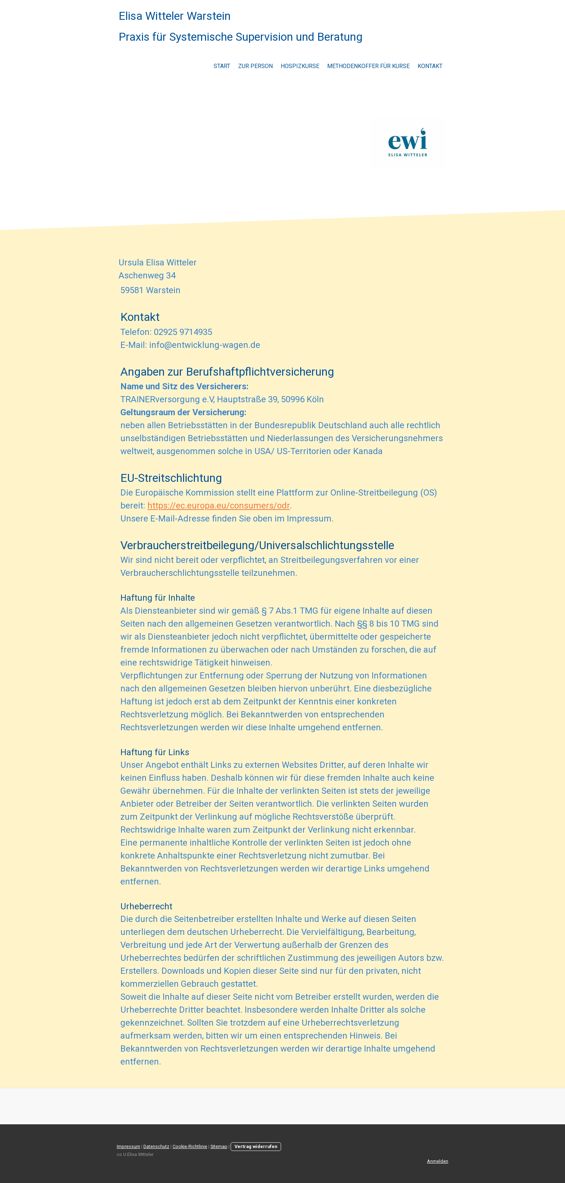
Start (222, 66)
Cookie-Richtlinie (190, 1146)
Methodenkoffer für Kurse (368, 66)
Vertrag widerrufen (256, 1146)
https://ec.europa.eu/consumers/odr (218, 506)
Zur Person (255, 66)
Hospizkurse (300, 66)
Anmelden (437, 1161)
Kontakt (430, 66)
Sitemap (218, 1146)
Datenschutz (156, 1146)
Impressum (128, 1146)
